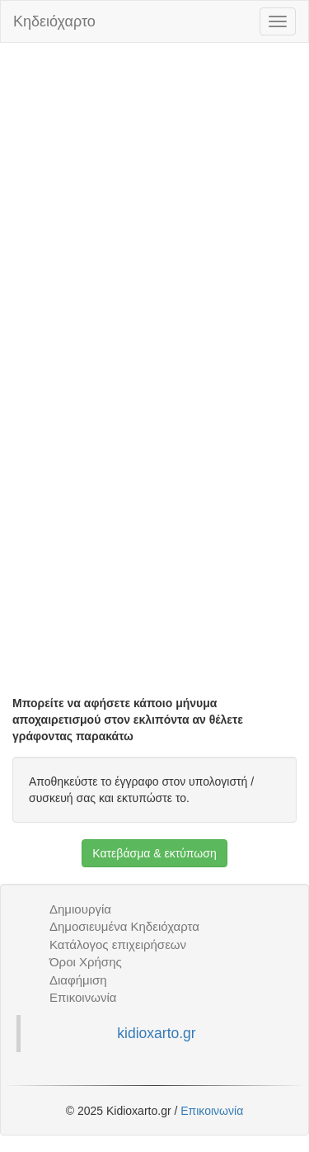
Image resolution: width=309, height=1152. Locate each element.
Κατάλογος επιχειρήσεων (117, 944)
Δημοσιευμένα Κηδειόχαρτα (124, 926)
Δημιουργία (80, 909)
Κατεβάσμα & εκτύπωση (154, 853)
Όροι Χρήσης (85, 962)
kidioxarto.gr (156, 1033)
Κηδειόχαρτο (54, 21)
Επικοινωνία (82, 997)
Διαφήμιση (78, 980)
